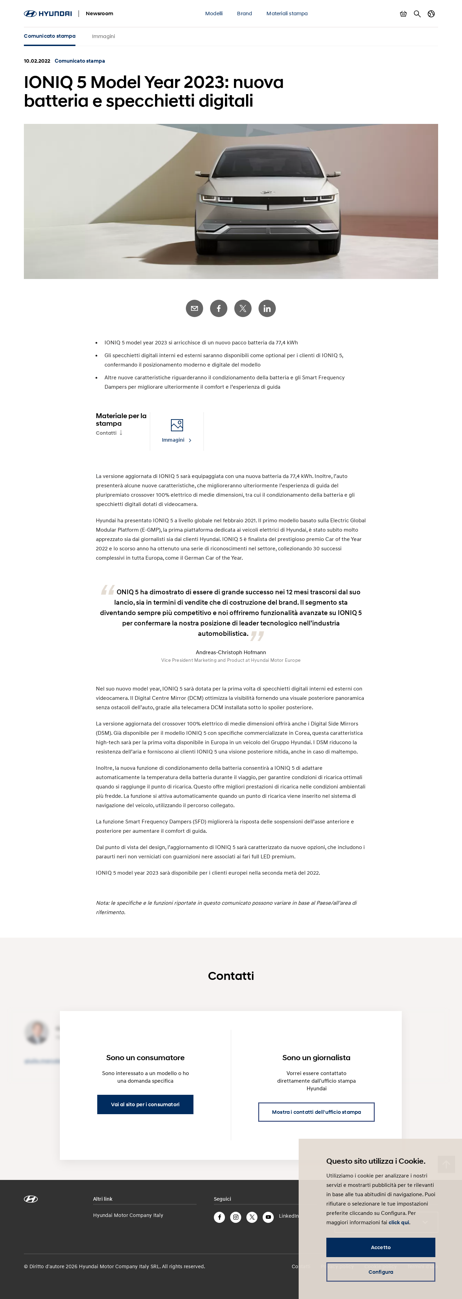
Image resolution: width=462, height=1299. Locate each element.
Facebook (218, 308)
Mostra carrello (403, 14)
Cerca (417, 14)
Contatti (106, 433)
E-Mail (194, 308)
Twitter (243, 308)
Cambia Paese (431, 14)
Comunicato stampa (49, 36)
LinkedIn (267, 308)
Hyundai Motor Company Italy (128, 1215)
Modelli (214, 13)
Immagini (103, 36)
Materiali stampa (287, 13)
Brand (244, 13)
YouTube (268, 1217)
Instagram (235, 1217)
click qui (399, 1222)
